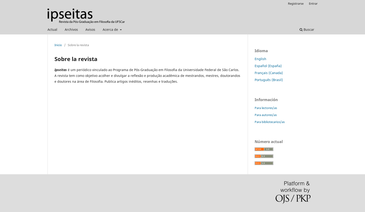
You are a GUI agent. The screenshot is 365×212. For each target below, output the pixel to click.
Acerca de (111, 29)
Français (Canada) (269, 73)
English (260, 59)
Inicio (58, 45)
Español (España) (268, 66)
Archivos (71, 29)
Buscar (307, 29)
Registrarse (296, 3)
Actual (52, 29)
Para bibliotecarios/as (270, 122)
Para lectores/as (266, 108)
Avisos (90, 29)
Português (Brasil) (269, 80)
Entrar (313, 3)
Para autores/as (266, 115)
